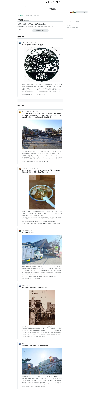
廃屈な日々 (24, 285)
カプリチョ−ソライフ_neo (27, 42)
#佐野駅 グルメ (56, 223)
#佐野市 (51, 276)
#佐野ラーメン (38, 221)
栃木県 (19, 26)
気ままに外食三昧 (25, 230)
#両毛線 (24, 94)
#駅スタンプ (34, 94)
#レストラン (33, 278)
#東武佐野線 (46, 276)
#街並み (33, 386)
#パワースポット (45, 161)
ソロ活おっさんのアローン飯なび (28, 168)
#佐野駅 (28, 94)
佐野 (49, 26)
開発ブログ (81, 24)
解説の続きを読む (40, 30)
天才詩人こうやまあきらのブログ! (28, 111)
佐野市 (22, 26)
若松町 (26, 26)
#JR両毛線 (39, 276)
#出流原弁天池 (37, 161)
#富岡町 (38, 278)
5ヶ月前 (34, 42)
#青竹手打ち (31, 221)
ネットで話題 (29, 15)
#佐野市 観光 (25, 223)
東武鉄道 (43, 26)
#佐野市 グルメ (33, 223)
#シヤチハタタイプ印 (42, 94)
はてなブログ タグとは (70, 24)
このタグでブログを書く (82, 12)
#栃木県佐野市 (51, 221)
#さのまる (37, 386)
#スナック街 (38, 336)
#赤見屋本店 (25, 221)
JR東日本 (37, 26)
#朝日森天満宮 (29, 161)
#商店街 (43, 386)
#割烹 (23, 278)
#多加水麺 (45, 221)
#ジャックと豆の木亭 (27, 276)
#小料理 (27, 278)
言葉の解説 (20, 15)
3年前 (37, 111)
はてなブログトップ (70, 25)
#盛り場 (33, 336)
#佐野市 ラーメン (42, 223)
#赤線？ (44, 336)
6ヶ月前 (28, 285)
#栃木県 (56, 276)
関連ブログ (36, 15)
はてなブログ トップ (22, 6)
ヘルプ (76, 24)
